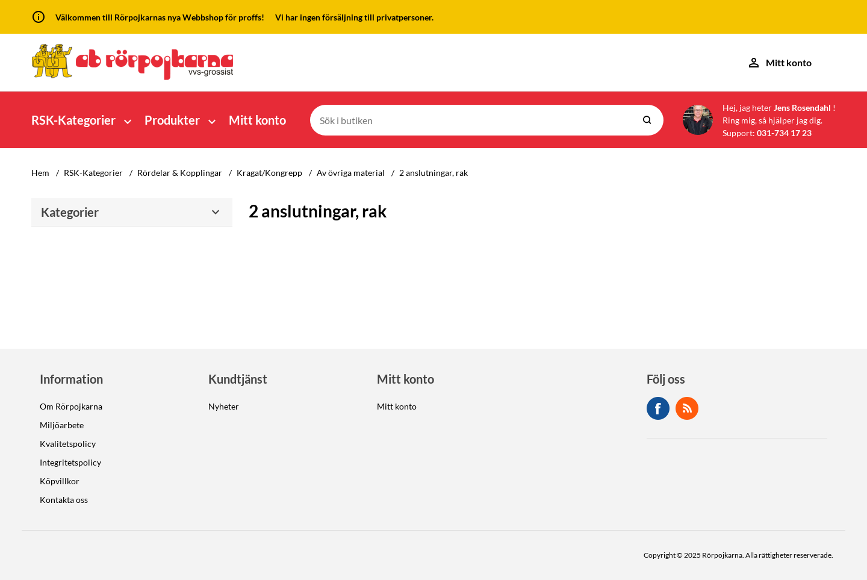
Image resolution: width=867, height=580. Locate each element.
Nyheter (223, 406)
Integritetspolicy (70, 462)
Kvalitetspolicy (68, 443)
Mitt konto (257, 120)
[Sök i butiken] (471, 120)
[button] (83, 120)
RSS (687, 408)
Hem (40, 172)
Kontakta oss (64, 499)
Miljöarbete (62, 425)
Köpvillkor (59, 481)
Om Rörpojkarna (71, 406)
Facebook (658, 408)
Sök (647, 120)
